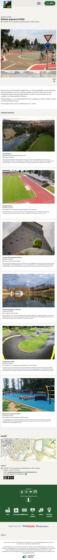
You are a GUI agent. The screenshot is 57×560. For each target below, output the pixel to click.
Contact (3, 535)
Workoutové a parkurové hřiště (11, 414)
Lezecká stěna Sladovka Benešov (12, 257)
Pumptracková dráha (8, 361)
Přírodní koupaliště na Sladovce (11, 309)
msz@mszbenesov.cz (30, 472)
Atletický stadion (7, 206)
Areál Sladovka (6, 154)
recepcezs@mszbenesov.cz (16, 472)
